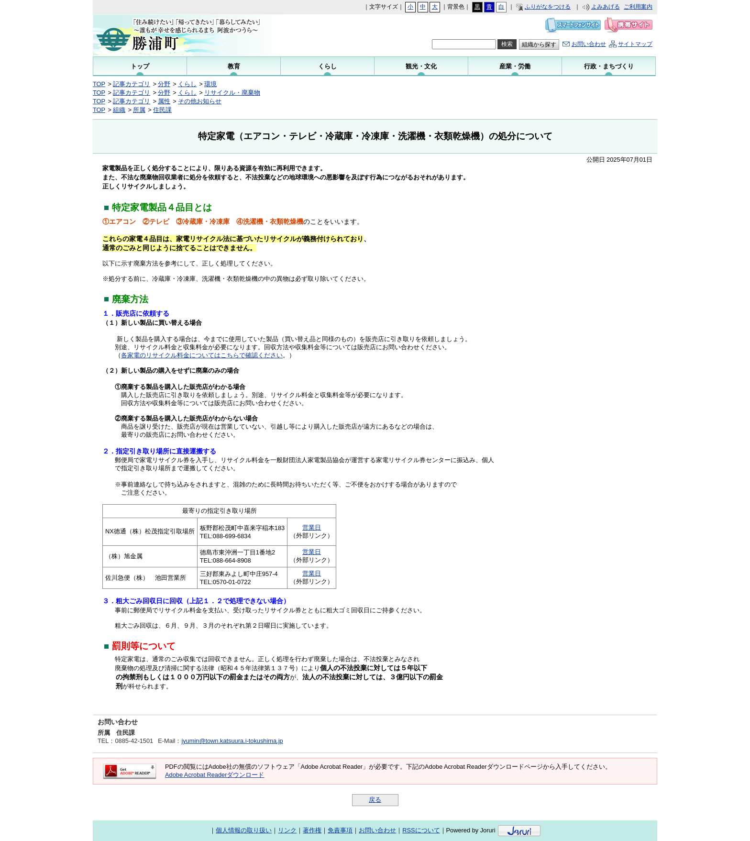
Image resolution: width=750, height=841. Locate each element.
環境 (210, 84)
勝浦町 (189, 35)
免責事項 (340, 830)
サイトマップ (635, 44)
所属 (139, 109)
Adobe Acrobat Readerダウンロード (214, 774)
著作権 (312, 830)
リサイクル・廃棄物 (232, 92)
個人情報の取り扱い (244, 830)
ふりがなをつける (548, 6)
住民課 (162, 109)
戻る (375, 799)
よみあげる (605, 6)
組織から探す (539, 44)
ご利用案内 (638, 6)
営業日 (311, 527)
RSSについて (421, 830)
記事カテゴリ (131, 84)
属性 (164, 101)
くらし (187, 84)
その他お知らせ (199, 101)
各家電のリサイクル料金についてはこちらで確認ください (202, 355)
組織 (119, 109)
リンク (287, 830)
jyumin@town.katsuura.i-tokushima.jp (232, 740)
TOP (99, 84)
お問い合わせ (589, 44)
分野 (164, 84)
